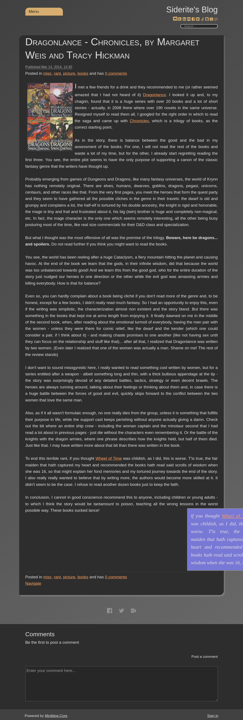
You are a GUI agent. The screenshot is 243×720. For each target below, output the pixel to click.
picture (69, 73)
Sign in (212, 716)
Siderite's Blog (192, 9)
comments (116, 73)
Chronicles (139, 121)
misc (47, 73)
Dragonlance (154, 95)
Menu (34, 11)
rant (57, 73)
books (83, 73)
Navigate (33, 583)
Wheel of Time (108, 458)
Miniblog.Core (56, 716)
